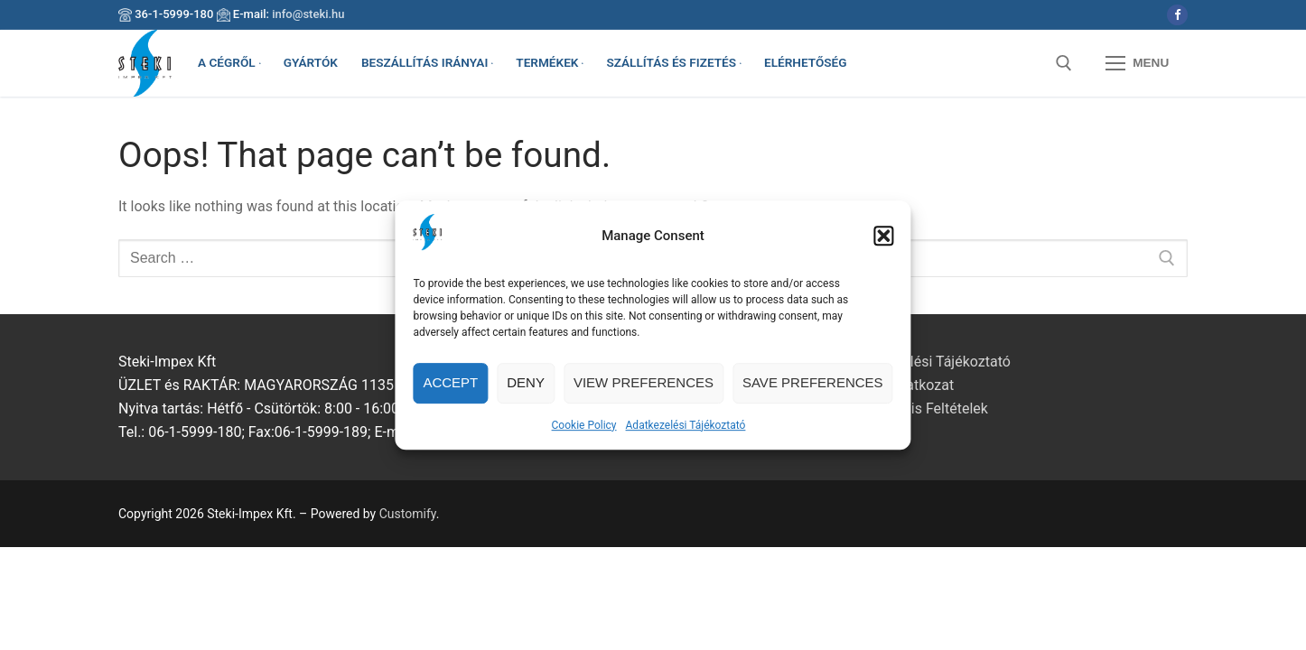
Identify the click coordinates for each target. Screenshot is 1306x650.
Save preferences (812, 390)
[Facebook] (1177, 15)
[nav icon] (1137, 63)
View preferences (644, 390)
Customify (407, 513)
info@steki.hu (308, 14)
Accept (450, 390)
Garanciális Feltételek (919, 408)
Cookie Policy (584, 432)
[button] (884, 243)
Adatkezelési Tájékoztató (686, 432)
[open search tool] (1064, 63)
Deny (526, 390)
